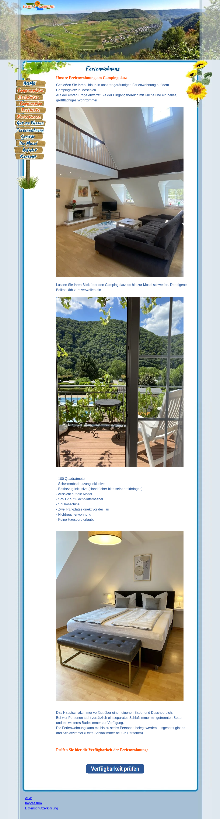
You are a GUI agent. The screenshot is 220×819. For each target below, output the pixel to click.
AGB (28, 798)
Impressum (33, 803)
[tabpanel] (103, 66)
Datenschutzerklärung (41, 808)
